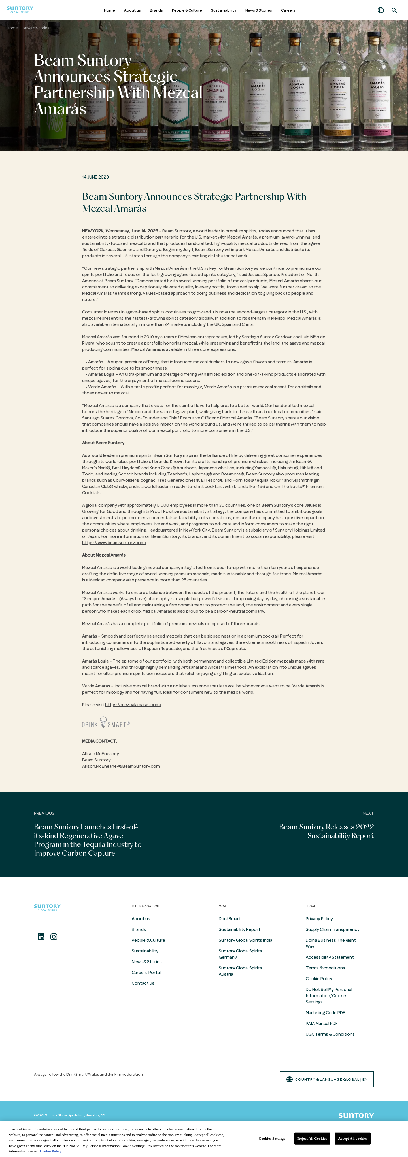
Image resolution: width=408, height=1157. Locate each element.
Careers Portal (146, 972)
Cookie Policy (319, 979)
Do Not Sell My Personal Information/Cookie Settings (329, 996)
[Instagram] (53, 936)
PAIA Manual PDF (322, 1023)
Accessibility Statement (330, 957)
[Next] (306, 834)
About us (132, 10)
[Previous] (102, 834)
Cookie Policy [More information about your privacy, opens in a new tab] (50, 1151)
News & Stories (258, 10)
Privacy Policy (319, 919)
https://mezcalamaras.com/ (133, 705)
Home (109, 10)
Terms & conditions (325, 968)
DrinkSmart (230, 919)
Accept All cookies (352, 1138)
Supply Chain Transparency (333, 929)
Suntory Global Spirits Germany (240, 954)
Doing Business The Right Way (331, 943)
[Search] (394, 10)
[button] (381, 10)
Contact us (143, 983)
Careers (288, 10)
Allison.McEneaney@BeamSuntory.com (121, 766)
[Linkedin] (41, 936)
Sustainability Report (239, 929)
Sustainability (223, 10)
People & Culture (187, 10)
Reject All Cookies (312, 1138)
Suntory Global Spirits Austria (240, 971)
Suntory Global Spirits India (245, 940)
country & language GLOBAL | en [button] (327, 1079)
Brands (156, 10)
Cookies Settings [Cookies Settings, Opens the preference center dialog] (272, 1138)
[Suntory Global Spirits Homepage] (20, 10)
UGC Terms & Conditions (330, 1034)
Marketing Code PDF (325, 1013)
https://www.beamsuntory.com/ (114, 542)
